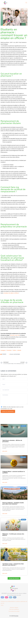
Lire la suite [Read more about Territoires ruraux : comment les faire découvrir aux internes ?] (4, 573)
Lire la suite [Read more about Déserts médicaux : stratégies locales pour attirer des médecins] (4, 513)
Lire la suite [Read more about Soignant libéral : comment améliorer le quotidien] (4, 482)
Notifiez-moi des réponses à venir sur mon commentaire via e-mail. (12, 407)
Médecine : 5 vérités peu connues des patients (13, 534)
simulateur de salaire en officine (11, 293)
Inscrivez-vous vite (14, 335)
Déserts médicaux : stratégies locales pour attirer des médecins (13, 503)
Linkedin (19, 350)
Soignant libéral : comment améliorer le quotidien (13, 472)
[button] (14, 578)
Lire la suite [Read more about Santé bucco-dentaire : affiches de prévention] (4, 451)
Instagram (3, 350)
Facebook (9, 350)
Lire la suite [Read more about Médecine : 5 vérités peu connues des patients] (4, 543)
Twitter (14, 350)
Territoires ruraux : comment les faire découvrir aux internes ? (13, 564)
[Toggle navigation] (26, 2)
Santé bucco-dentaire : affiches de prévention (12, 441)
